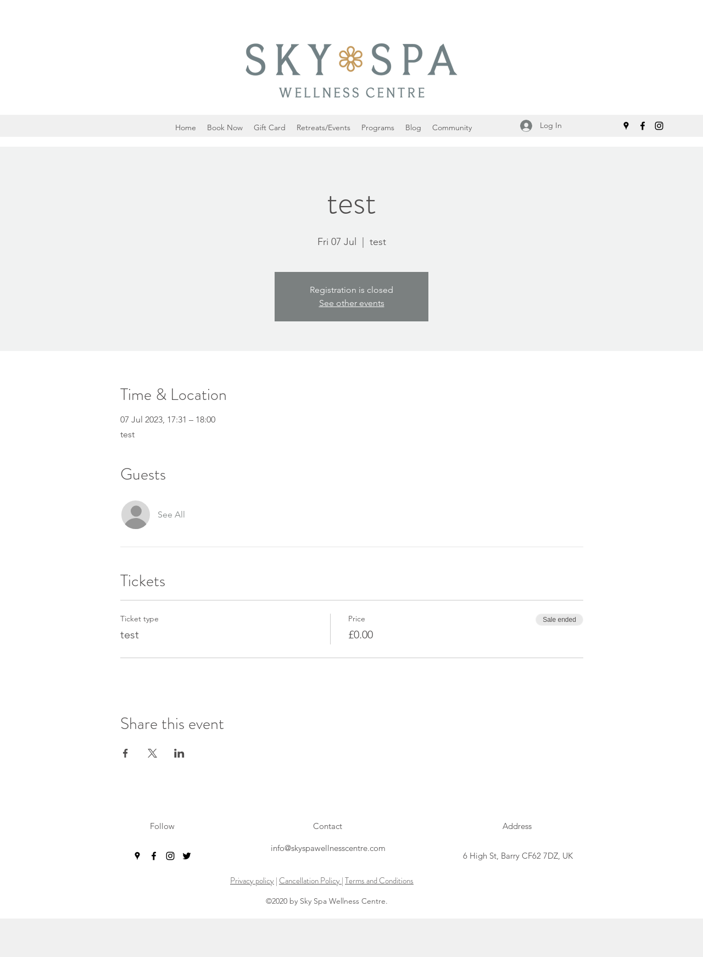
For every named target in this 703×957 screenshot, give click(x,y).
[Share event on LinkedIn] (179, 753)
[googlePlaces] (626, 125)
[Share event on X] (152, 753)
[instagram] (659, 125)
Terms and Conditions (379, 881)
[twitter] (186, 855)
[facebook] (642, 125)
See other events (351, 303)
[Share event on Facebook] (125, 753)
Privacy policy (252, 881)
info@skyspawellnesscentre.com (328, 848)
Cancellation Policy (310, 881)
